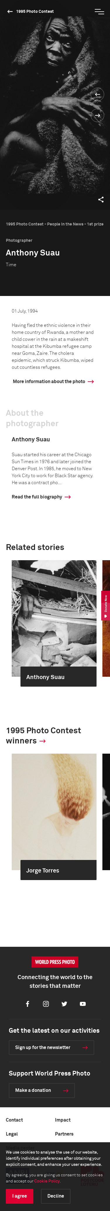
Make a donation (33, 1090)
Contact (14, 1120)
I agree (19, 1196)
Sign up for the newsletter (42, 1047)
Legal (12, 1134)
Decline (55, 1196)
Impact (63, 1120)
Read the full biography (37, 497)
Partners (64, 1134)
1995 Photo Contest (35, 12)
